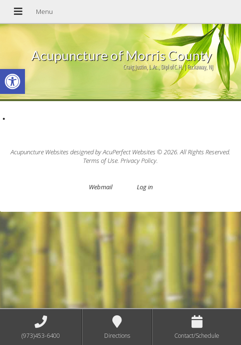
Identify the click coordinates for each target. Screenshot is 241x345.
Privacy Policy (138, 160)
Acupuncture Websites (40, 152)
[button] (12, 81)
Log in (145, 187)
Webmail (100, 187)
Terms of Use (100, 160)
